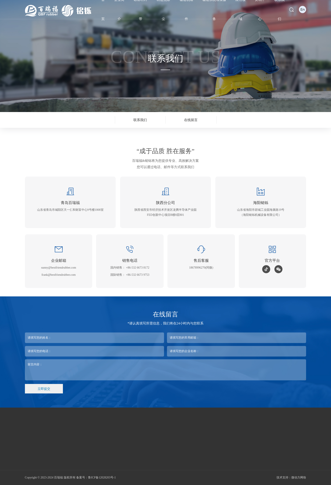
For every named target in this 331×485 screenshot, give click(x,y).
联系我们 (140, 120)
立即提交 (44, 388)
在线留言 (191, 120)
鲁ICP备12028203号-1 (102, 477)
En (302, 9)
